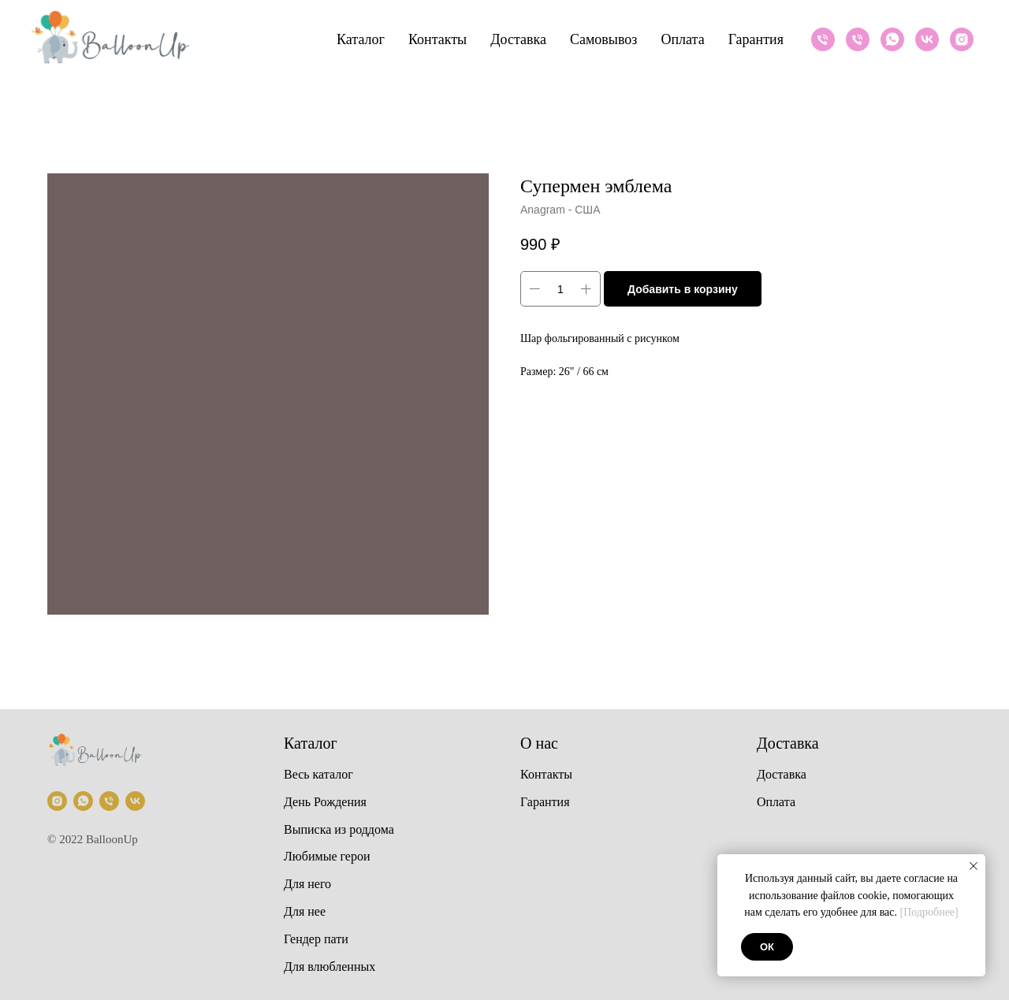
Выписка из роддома (339, 829)
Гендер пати (316, 939)
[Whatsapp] (892, 39)
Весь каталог (318, 774)
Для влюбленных (329, 966)
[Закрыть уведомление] (973, 866)
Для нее (305, 911)
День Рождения (325, 802)
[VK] (927, 39)
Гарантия (756, 39)
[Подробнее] (929, 912)
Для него (307, 883)
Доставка (518, 39)
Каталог (361, 39)
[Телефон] (823, 39)
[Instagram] (962, 39)
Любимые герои (327, 856)
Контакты (437, 39)
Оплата (682, 39)
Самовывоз (603, 39)
